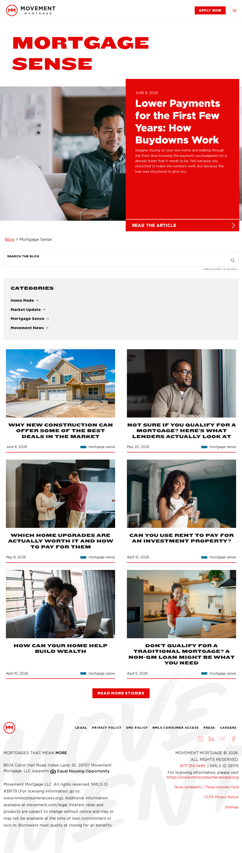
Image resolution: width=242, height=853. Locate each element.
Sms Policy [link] (137, 730)
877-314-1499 (193, 768)
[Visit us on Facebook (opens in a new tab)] (233, 741)
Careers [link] (228, 730)
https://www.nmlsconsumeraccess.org (202, 779)
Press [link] (209, 730)
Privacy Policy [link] (106, 730)
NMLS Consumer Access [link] (175, 730)
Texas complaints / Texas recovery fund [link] (206, 789)
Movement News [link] (30, 330)
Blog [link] (9, 241)
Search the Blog (23, 258)
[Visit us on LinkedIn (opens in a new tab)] (211, 741)
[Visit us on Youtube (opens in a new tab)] (222, 741)
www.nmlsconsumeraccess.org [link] (32, 800)
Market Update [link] (28, 311)
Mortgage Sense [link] (30, 321)
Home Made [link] (25, 302)
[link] (31, 10)
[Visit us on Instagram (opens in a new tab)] (200, 741)
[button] (234, 10)
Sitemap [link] (231, 809)
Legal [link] (81, 730)
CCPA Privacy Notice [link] (221, 799)
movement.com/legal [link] (46, 807)
